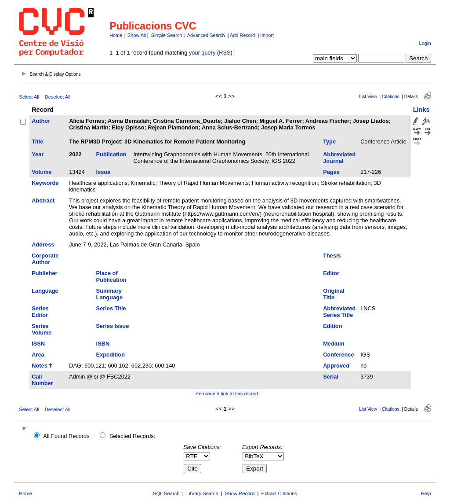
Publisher (44, 273)
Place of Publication (111, 276)
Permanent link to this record (227, 393)
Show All (136, 35)
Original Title (333, 294)
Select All (29, 96)
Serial (330, 376)
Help (426, 493)
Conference (338, 354)
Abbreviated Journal (339, 157)
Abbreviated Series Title (339, 311)
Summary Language (109, 294)
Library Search (202, 493)
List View (368, 96)
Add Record (242, 35)
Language (45, 290)
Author (41, 121)
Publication (111, 154)
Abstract (43, 200)
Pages (331, 172)
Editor (331, 273)
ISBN (103, 343)
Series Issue (112, 326)
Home (115, 35)
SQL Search (166, 493)
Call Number (42, 379)
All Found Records (66, 436)
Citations (390, 96)
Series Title (111, 308)
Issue (103, 172)
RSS (224, 52)
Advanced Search (206, 35)
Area (38, 354)
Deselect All (57, 96)
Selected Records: (132, 436)
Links (421, 109)
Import (267, 35)
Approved (336, 365)
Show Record (239, 493)
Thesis (332, 255)
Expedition (110, 354)
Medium (333, 343)
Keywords (45, 183)
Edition (332, 326)
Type (329, 141)
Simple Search (166, 35)
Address (43, 244)
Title (37, 141)
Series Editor (40, 311)
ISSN (38, 343)
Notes (39, 365)
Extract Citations (279, 493)
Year (38, 154)
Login (425, 43)
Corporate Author (45, 258)
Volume (41, 172)
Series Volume (41, 329)
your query (202, 52)
